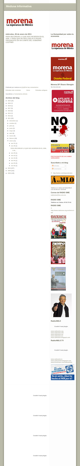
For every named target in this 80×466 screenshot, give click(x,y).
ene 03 (13, 163)
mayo (11, 131)
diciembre (12, 121)
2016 (9, 111)
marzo (11, 136)
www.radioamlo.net (57, 334)
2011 (9, 118)
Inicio (28, 90)
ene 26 (13, 146)
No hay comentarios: (32, 87)
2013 (9, 113)
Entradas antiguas (41, 90)
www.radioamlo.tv (56, 359)
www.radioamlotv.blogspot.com (61, 360)
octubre (12, 123)
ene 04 (13, 160)
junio (11, 128)
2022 (9, 103)
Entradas (55, 166)
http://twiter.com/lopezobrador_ (63, 173)
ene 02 (13, 165)
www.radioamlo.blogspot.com (60, 337)
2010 (9, 168)
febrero (11, 138)
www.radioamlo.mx (57, 336)
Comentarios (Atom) (20, 94)
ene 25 (13, 153)
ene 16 (13, 158)
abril (11, 133)
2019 (9, 106)
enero (11, 141)
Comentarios (56, 169)
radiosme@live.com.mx (58, 195)
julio (10, 126)
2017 (9, 108)
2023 (9, 101)
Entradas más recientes (13, 90)
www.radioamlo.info (57, 332)
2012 (9, 116)
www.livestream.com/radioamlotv (61, 362)
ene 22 (13, 155)
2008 (9, 173)
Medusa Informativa (18, 6)
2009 (9, 170)
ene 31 (13, 143)
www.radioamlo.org (57, 331)
